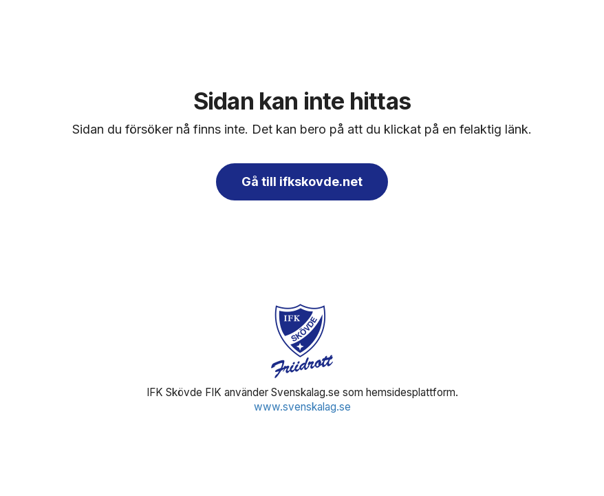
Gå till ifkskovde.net (302, 181)
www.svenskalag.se (302, 406)
